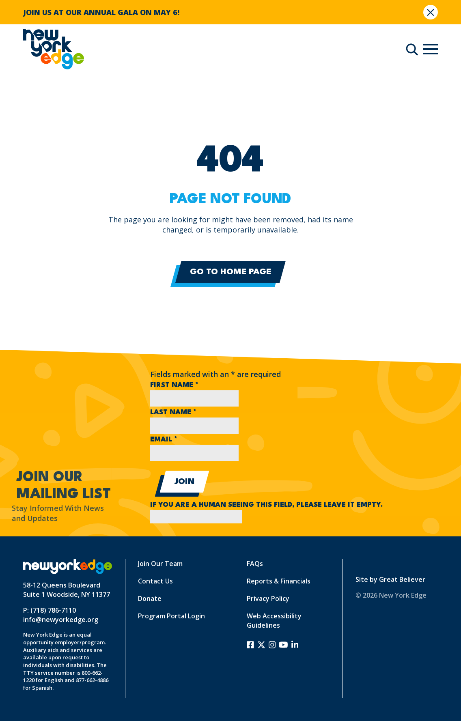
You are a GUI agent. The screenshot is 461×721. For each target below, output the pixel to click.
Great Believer (402, 579)
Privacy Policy (268, 598)
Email (163, 439)
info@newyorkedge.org (60, 619)
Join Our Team (160, 563)
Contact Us (155, 581)
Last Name (173, 412)
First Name (174, 385)
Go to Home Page (230, 272)
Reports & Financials (278, 581)
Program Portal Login (171, 615)
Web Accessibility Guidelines (274, 620)
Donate (150, 598)
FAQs (255, 563)
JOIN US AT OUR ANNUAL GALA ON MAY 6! (101, 12)
